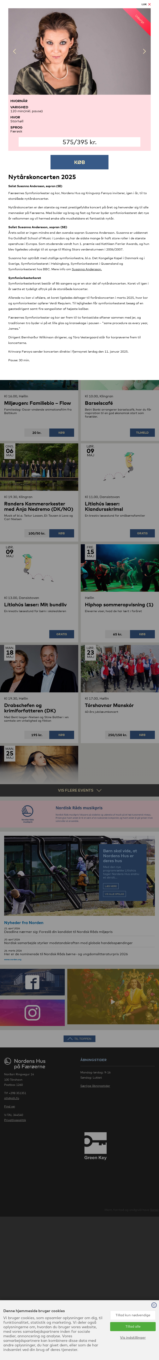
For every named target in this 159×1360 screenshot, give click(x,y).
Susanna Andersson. (87, 269)
